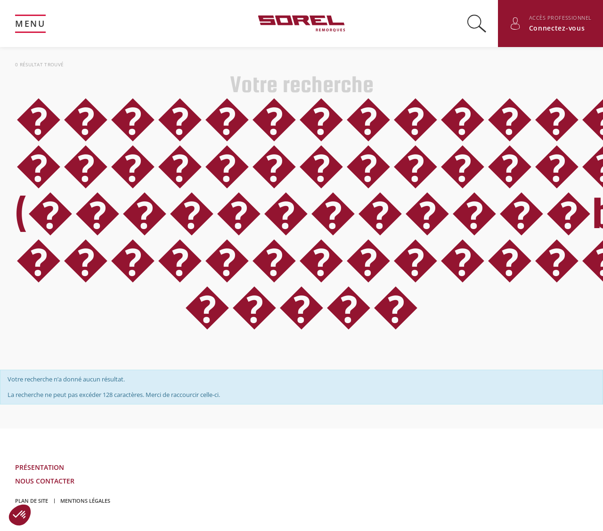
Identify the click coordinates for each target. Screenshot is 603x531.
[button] (19, 515)
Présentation (39, 467)
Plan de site (31, 500)
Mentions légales (85, 500)
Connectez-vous (557, 28)
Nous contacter (44, 480)
